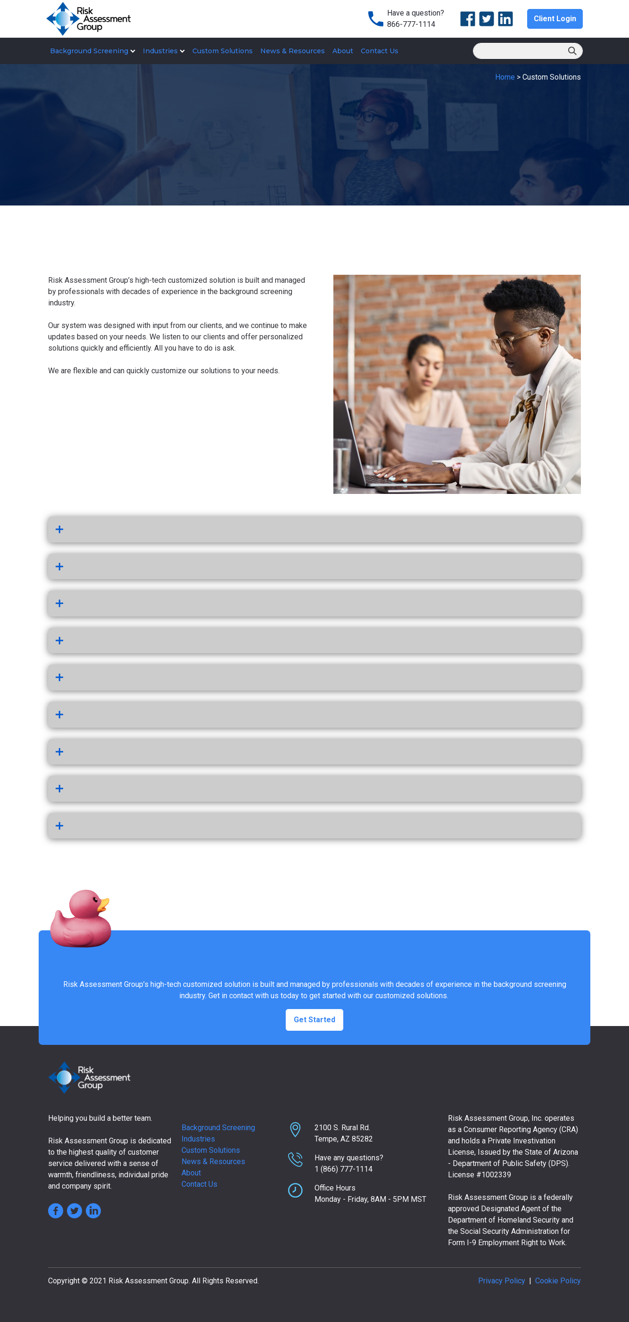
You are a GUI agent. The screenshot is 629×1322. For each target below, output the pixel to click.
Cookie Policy (558, 1280)
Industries (164, 51)
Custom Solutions (222, 51)
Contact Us (379, 51)
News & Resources (292, 51)
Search (572, 51)
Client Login (555, 18)
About (342, 51)
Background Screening (92, 51)
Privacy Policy (501, 1280)
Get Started (314, 1019)
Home (505, 77)
